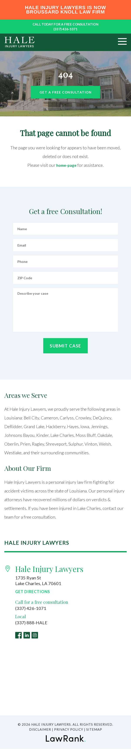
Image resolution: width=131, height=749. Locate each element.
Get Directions (32, 591)
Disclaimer (40, 730)
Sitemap (94, 730)
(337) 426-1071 (65, 29)
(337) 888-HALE (31, 622)
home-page (66, 165)
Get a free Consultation (66, 92)
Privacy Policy (68, 730)
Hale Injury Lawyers (49, 569)
